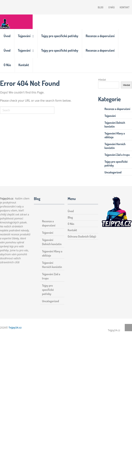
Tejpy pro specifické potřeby (59, 36)
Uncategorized (112, 172)
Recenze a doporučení (100, 36)
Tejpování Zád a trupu (117, 155)
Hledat (102, 79)
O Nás (111, 7)
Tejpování (24, 36)
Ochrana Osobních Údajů (82, 236)
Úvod (7, 36)
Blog (100, 7)
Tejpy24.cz (15, 327)
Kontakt (124, 7)
